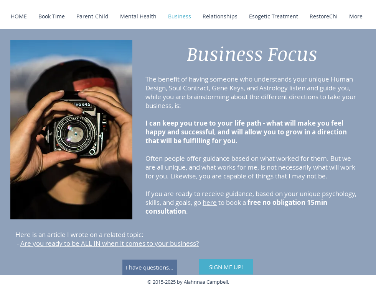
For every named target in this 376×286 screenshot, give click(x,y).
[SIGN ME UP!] (226, 267)
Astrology (273, 87)
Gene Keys (228, 87)
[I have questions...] (149, 267)
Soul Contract (189, 87)
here (210, 202)
